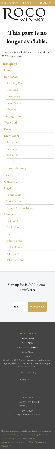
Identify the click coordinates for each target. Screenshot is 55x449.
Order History (14, 247)
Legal (7, 188)
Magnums (11, 109)
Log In (27, 3)
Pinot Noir (12, 89)
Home (8, 70)
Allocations (12, 253)
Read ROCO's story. (27, 372)
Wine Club (11, 122)
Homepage (9, 63)
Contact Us (11, 181)
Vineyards (11, 148)
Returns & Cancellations (19, 208)
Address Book (14, 240)
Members (10, 214)
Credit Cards (13, 227)
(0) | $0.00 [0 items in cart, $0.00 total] (45, 3)
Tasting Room (13, 116)
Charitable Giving (16, 168)
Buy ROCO (11, 77)
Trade (8, 175)
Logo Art (11, 162)
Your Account (9, 3)
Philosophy (12, 155)
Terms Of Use (13, 201)
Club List (11, 234)
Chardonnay (13, 96)
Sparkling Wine (14, 83)
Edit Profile (12, 221)
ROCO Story (13, 142)
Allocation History (16, 260)
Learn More (11, 136)
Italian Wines (13, 103)
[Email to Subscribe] (20, 306)
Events (8, 129)
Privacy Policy (13, 194)
